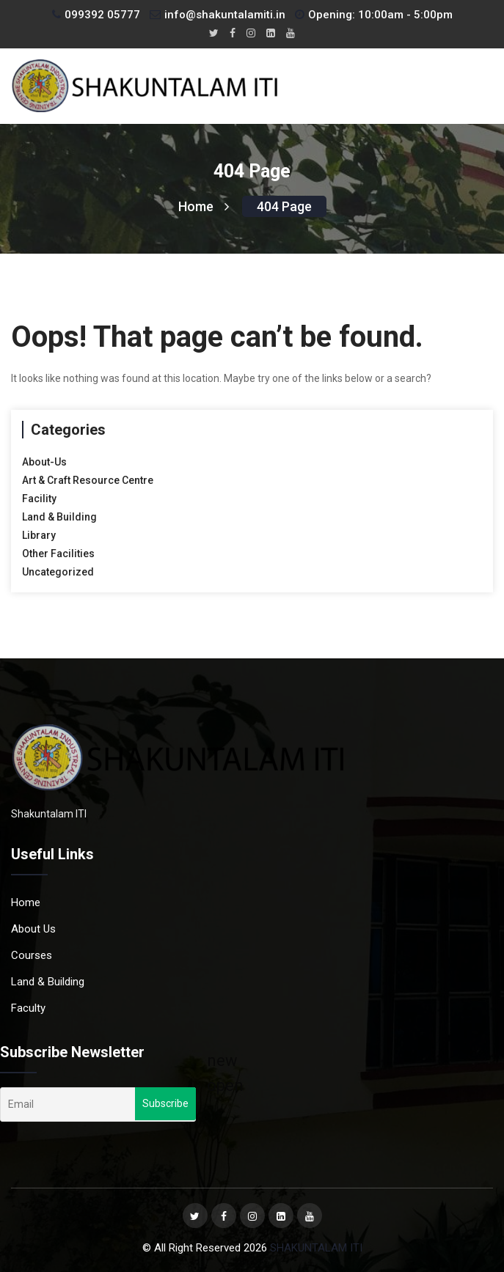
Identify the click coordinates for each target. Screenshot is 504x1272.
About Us (33, 928)
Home (203, 206)
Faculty (28, 1008)
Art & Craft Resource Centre (87, 480)
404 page (284, 206)
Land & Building (59, 517)
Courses (31, 955)
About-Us (44, 462)
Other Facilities (58, 553)
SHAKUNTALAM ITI (316, 1247)
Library (39, 535)
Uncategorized (58, 572)
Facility (39, 498)
